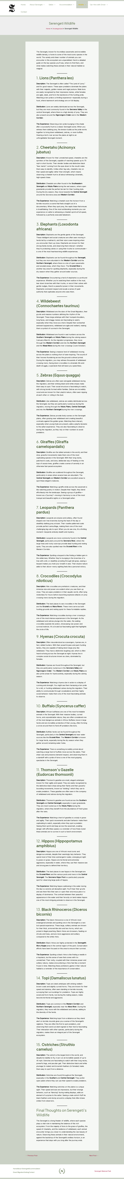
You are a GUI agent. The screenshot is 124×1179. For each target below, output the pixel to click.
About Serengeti (36, 6)
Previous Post (32, 1153)
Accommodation (64, 6)
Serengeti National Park (101, 1170)
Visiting (29, 1172)
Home (23, 7)
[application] (43, 6)
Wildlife (79, 6)
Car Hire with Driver (95, 6)
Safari (51, 6)
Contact (110, 7)
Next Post (93, 1153)
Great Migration (19, 1172)
